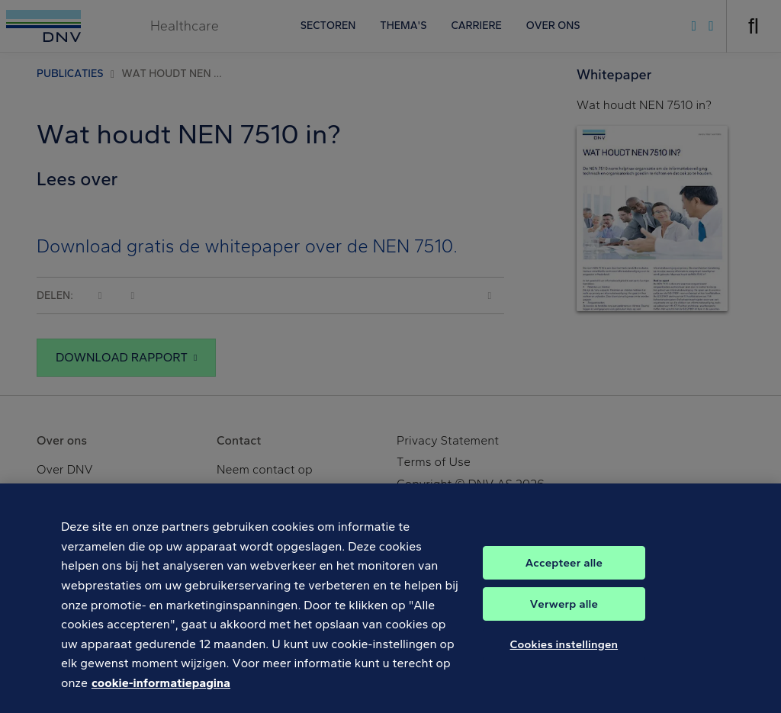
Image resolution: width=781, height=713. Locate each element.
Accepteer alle (564, 573)
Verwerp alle (564, 614)
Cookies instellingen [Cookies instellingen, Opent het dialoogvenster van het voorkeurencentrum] (564, 655)
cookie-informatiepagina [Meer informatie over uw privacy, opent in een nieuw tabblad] (161, 693)
